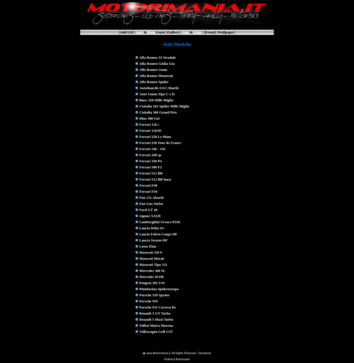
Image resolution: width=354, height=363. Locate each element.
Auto (139, 32)
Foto (185, 32)
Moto (151, 32)
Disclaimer (204, 353)
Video (198, 32)
